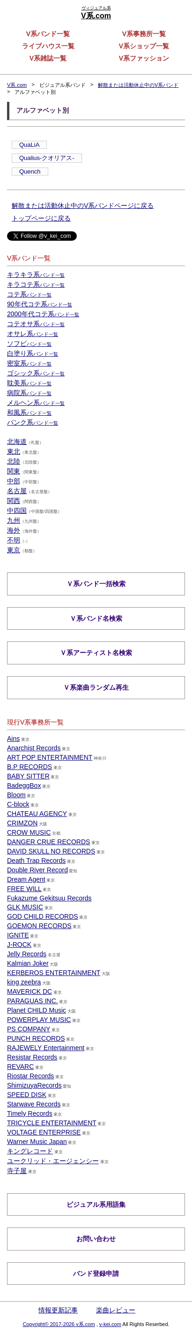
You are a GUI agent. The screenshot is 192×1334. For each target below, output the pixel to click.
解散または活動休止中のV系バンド (138, 85)
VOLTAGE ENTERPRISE (44, 1132)
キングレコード (30, 1151)
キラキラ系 (36, 274)
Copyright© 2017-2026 (49, 1324)
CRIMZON (22, 823)
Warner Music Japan (37, 1141)
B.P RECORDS (29, 766)
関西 (13, 500)
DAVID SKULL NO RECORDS (51, 851)
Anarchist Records (33, 748)
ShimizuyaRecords (34, 1085)
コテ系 (29, 294)
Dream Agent (26, 879)
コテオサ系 (36, 324)
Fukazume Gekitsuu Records (49, 898)
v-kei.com (110, 1324)
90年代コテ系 (39, 304)
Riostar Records (30, 1076)
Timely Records (29, 1113)
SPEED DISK (26, 1094)
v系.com (85, 1324)
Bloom (16, 795)
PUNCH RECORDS (36, 1038)
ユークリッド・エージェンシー (53, 1161)
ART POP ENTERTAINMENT (49, 757)
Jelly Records (26, 954)
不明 (13, 540)
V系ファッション (144, 58)
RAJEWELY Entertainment (45, 1048)
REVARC (20, 1066)
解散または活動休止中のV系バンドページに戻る (83, 205)
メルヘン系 (36, 402)
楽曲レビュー (115, 1310)
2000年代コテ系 (43, 314)
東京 (13, 550)
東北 (13, 451)
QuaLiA (29, 144)
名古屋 (17, 491)
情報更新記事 (58, 1310)
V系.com (17, 85)
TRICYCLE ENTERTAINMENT (51, 1123)
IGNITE (18, 935)
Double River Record (37, 870)
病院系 (29, 392)
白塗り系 (32, 353)
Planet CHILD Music (36, 1010)
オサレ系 (32, 333)
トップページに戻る (41, 218)
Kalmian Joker (28, 963)
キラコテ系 (36, 284)
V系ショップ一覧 (144, 46)
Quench (30, 171)
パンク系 (32, 422)
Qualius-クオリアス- (46, 157)
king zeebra (24, 982)
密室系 (29, 363)
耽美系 (29, 383)
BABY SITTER (28, 776)
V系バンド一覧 (48, 34)
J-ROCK (19, 944)
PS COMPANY (28, 1029)
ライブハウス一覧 (48, 46)
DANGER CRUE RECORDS (48, 842)
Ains (13, 738)
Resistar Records (32, 1057)
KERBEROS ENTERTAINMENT (53, 972)
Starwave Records (33, 1104)
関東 (13, 471)
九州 (13, 520)
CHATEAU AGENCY (37, 813)
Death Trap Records (36, 860)
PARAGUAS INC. (32, 1001)
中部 (13, 481)
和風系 (29, 412)
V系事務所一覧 (144, 34)
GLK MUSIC (25, 907)
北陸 (13, 461)
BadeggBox (24, 785)
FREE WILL (24, 888)
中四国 (17, 510)
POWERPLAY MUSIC (39, 1019)
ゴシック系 (36, 373)
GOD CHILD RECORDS (42, 916)
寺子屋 (17, 1170)
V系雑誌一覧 (48, 58)
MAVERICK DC (29, 991)
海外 (13, 530)
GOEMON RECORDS (39, 926)
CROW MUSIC (29, 832)
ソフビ (29, 343)
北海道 (17, 441)
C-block (18, 804)
